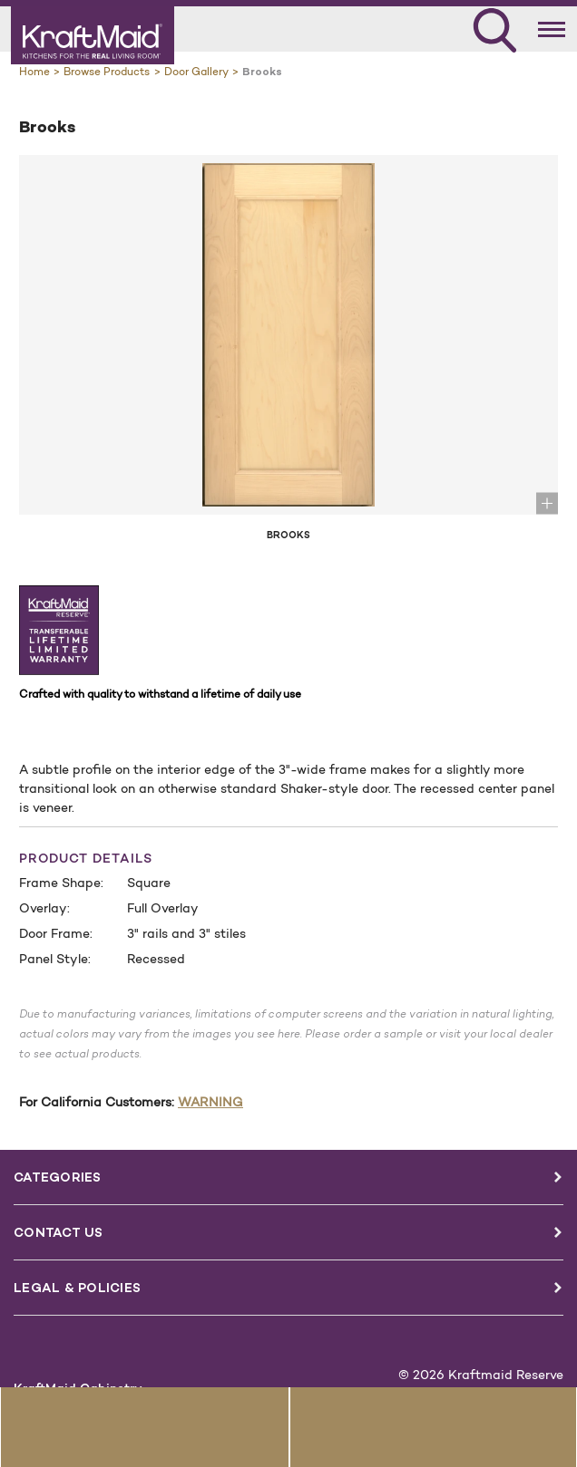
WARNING (210, 1102)
